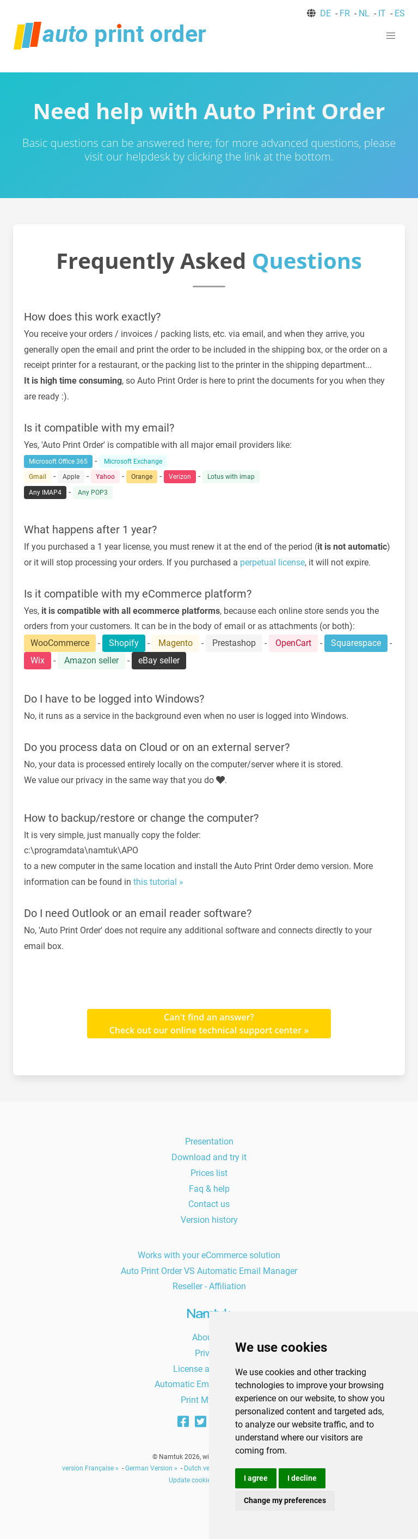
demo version (323, 866)
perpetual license (272, 562)
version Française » (90, 1468)
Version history (209, 1220)
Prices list (209, 1173)
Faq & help (209, 1189)
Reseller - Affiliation (209, 1286)
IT (382, 13)
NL (364, 13)
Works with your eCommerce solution (209, 1255)
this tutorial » (158, 882)
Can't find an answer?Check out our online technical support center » (209, 1023)
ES (400, 13)
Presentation (209, 1141)
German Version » (151, 1468)
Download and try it (209, 1157)
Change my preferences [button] (285, 1500)
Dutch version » (206, 1468)
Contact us (209, 1204)
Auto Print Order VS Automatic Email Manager (209, 1271)
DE (325, 13)
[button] (391, 36)
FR (345, 13)
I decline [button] (302, 1478)
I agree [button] (256, 1478)
